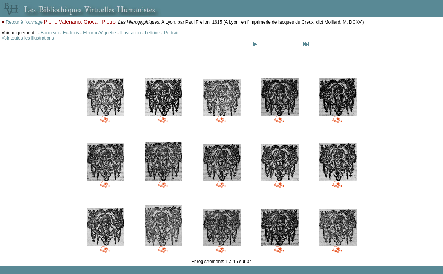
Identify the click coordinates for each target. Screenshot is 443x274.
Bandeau (50, 32)
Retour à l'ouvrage (24, 22)
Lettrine (152, 32)
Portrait (171, 32)
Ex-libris (71, 32)
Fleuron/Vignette (99, 32)
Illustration (130, 32)
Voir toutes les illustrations (28, 38)
